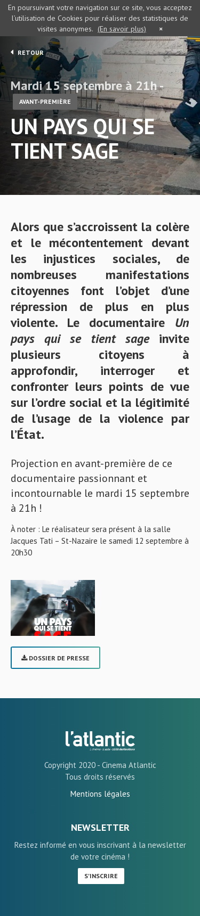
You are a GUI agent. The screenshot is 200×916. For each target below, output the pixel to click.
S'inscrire (101, 876)
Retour (27, 52)
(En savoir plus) (122, 29)
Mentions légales (100, 794)
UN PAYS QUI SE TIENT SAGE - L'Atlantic (100, 740)
